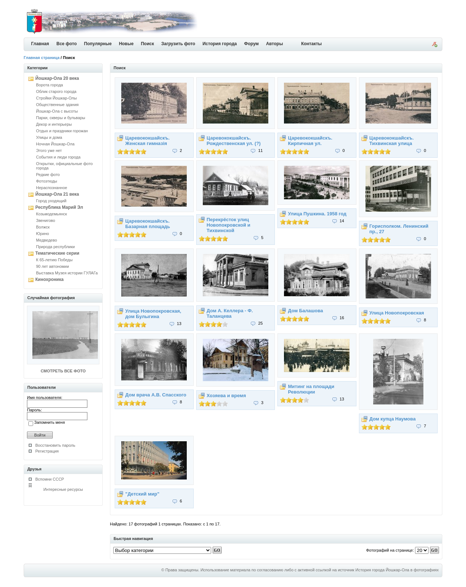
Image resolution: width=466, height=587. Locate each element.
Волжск (43, 227)
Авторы (274, 43)
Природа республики (55, 246)
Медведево (46, 240)
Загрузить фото (178, 43)
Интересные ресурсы (63, 489)
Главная (40, 43)
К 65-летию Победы (54, 260)
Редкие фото (48, 174)
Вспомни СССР (49, 479)
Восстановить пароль (55, 445)
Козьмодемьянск (51, 214)
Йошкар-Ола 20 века (57, 78)
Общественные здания (57, 104)
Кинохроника (49, 279)
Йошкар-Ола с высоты (57, 111)
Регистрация (47, 451)
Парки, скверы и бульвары (60, 118)
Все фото (66, 43)
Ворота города (49, 85)
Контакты (311, 43)
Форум (251, 43)
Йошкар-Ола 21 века (57, 194)
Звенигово (45, 220)
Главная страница (42, 57)
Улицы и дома (49, 137)
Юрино (42, 233)
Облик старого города (56, 91)
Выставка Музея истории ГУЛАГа (67, 273)
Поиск (147, 43)
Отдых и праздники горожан (62, 131)
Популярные (98, 43)
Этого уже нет (49, 150)
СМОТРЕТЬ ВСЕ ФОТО (63, 371)
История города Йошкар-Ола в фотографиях (397, 570)
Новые (126, 43)
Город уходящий (51, 201)
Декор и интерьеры (54, 124)
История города (219, 43)
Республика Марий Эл (59, 207)
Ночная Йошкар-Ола (55, 144)
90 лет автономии (52, 266)
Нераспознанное (51, 187)
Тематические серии (57, 253)
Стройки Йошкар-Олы (56, 98)
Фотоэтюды (46, 181)
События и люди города (58, 157)
